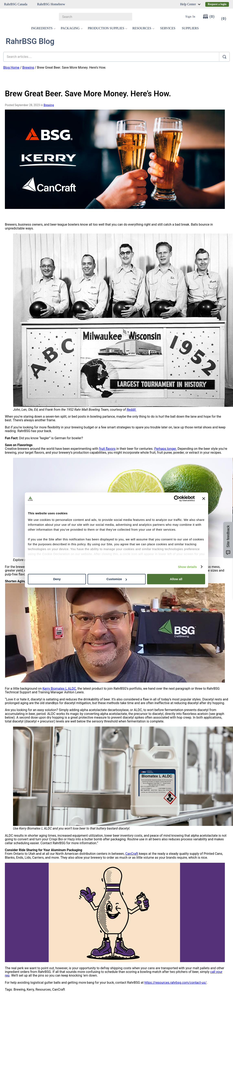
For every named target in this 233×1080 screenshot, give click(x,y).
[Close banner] (203, 498)
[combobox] (95, 17)
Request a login (217, 4)
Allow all (176, 579)
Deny (57, 579)
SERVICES (167, 28)
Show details (187, 567)
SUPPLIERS (190, 28)
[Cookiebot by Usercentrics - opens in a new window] (177, 498)
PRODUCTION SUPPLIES (107, 28)
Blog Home (11, 67)
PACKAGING (72, 28)
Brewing (28, 67)
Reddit (131, 410)
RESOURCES (143, 28)
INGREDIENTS (43, 28)
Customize (117, 579)
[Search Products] (127, 17)
